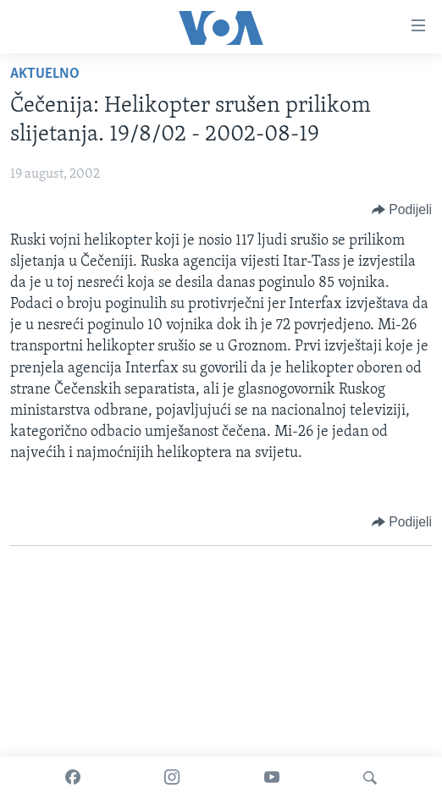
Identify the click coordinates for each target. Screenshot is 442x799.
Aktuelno (45, 74)
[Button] (402, 210)
